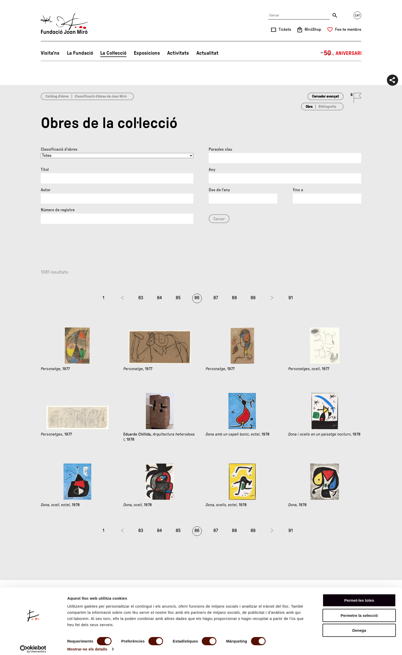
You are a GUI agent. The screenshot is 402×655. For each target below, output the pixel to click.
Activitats (178, 53)
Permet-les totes (359, 596)
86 (196, 298)
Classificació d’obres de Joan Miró (100, 96)
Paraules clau (220, 149)
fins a (298, 190)
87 (215, 298)
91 (290, 298)
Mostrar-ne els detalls (87, 645)
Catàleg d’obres (57, 96)
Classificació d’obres (59, 149)
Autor (46, 190)
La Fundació (80, 53)
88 (234, 298)
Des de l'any (219, 190)
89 (253, 298)
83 (140, 298)
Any (212, 170)
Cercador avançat (325, 96)
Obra (309, 107)
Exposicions (147, 53)
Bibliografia (327, 107)
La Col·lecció (113, 53)
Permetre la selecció (359, 611)
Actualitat (207, 53)
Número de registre (58, 210)
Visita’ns (50, 53)
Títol (45, 170)
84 (159, 298)
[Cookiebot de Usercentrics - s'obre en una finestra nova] (33, 645)
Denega (359, 626)
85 (178, 298)
